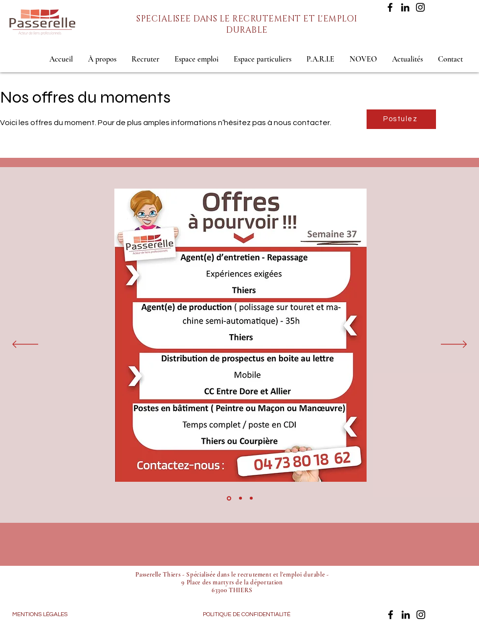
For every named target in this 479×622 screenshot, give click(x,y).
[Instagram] (420, 7)
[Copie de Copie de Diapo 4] (251, 498)
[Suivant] (454, 345)
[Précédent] (25, 345)
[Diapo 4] (229, 498)
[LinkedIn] (405, 7)
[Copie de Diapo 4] (240, 498)
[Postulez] (401, 119)
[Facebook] (390, 7)
